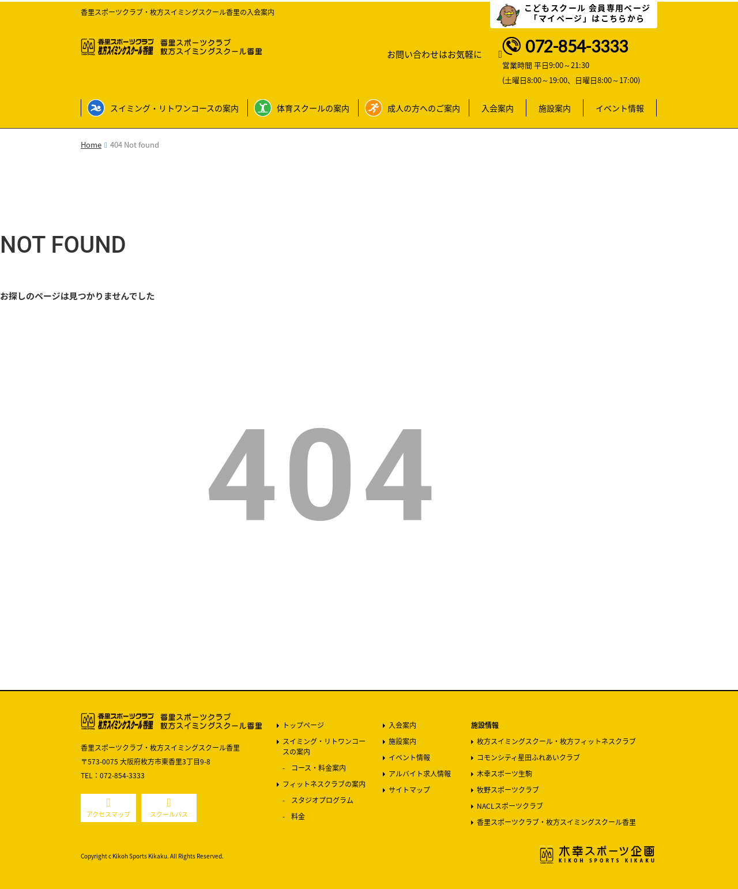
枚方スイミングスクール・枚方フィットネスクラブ (556, 741)
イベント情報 (620, 108)
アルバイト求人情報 (420, 773)
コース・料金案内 (318, 768)
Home (91, 144)
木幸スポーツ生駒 (504, 773)
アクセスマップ (108, 814)
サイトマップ (409, 790)
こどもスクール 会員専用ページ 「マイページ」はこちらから (587, 13)
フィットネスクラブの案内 (324, 784)
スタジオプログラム (322, 800)
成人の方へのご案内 (423, 108)
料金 (298, 816)
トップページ (303, 725)
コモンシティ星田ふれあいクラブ (528, 757)
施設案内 (555, 108)
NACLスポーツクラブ (510, 806)
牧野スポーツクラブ (508, 790)
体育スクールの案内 (313, 108)
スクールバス (169, 814)
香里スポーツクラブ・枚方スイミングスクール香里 (556, 822)
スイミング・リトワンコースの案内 (174, 108)
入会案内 (497, 108)
